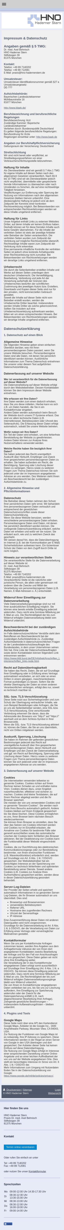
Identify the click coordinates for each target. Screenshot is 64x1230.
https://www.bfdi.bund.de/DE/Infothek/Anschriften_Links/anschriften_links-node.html (32, 659)
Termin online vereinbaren (20, 1147)
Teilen (8, 1224)
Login (58, 1090)
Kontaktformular (37, 1171)
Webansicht (54, 1093)
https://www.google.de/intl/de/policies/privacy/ (28, 1076)
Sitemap (27, 1090)
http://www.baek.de (46, 137)
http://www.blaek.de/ (15, 108)
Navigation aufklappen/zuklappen (32, 4)
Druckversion (12, 1090)
